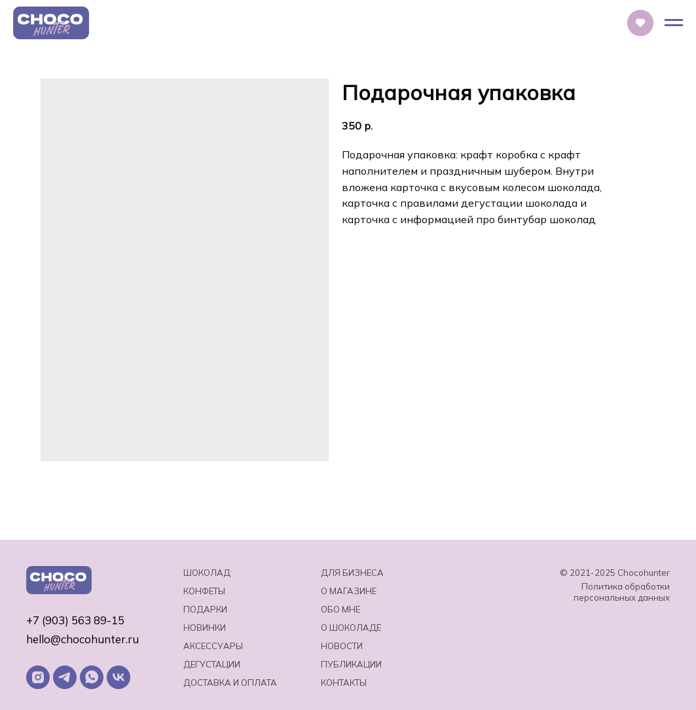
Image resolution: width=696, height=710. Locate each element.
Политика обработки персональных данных (622, 592)
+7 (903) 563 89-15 (75, 620)
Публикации (351, 664)
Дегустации (211, 664)
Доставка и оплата (230, 682)
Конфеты (204, 591)
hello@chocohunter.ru (82, 639)
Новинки (204, 627)
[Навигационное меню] (674, 23)
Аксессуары (213, 646)
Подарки (205, 609)
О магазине (348, 591)
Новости (342, 646)
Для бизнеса (352, 572)
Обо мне (340, 609)
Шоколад (206, 572)
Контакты (344, 682)
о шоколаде (351, 627)
